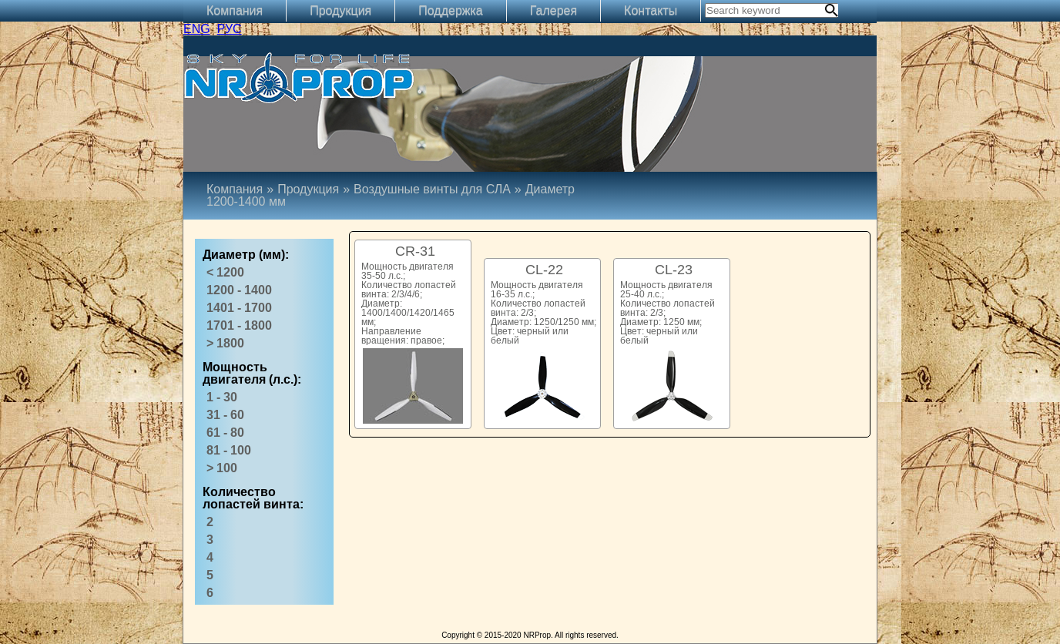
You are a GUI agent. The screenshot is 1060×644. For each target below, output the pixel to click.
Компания (234, 10)
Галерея (553, 10)
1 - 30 (221, 397)
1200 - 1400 (239, 290)
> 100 (221, 468)
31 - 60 (225, 414)
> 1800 (225, 343)
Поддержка (450, 10)
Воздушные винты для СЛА (432, 189)
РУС (229, 28)
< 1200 (225, 272)
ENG (196, 28)
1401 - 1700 (239, 307)
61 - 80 (225, 432)
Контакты (650, 10)
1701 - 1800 (239, 325)
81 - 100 (228, 450)
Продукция (340, 10)
